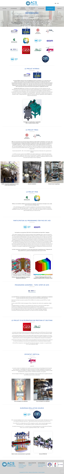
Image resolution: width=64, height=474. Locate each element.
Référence (30, 464)
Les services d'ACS (22, 466)
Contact (59, 8)
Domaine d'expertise (22, 465)
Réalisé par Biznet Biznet (33, 472)
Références (50, 8)
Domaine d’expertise (23, 8)
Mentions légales (41, 472)
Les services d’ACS (32, 8)
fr (58, 3)
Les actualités (21, 467)
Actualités (41, 8)
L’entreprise (14, 8)
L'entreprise (21, 464)
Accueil (5, 8)
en (55, 3)
